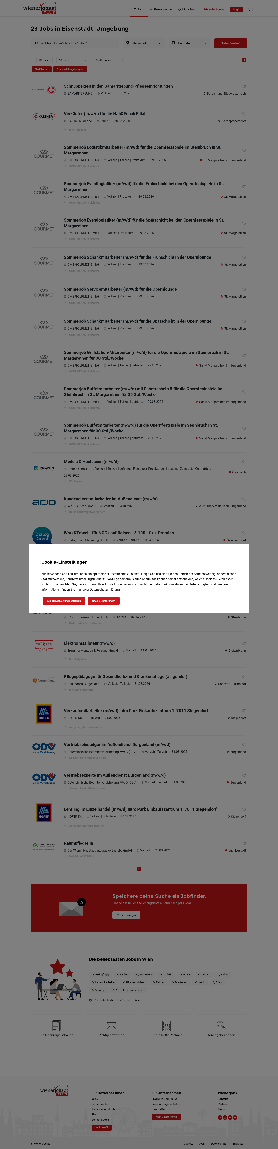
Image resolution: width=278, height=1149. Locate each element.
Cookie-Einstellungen (103, 600)
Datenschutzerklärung (105, 589)
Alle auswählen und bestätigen (64, 600)
